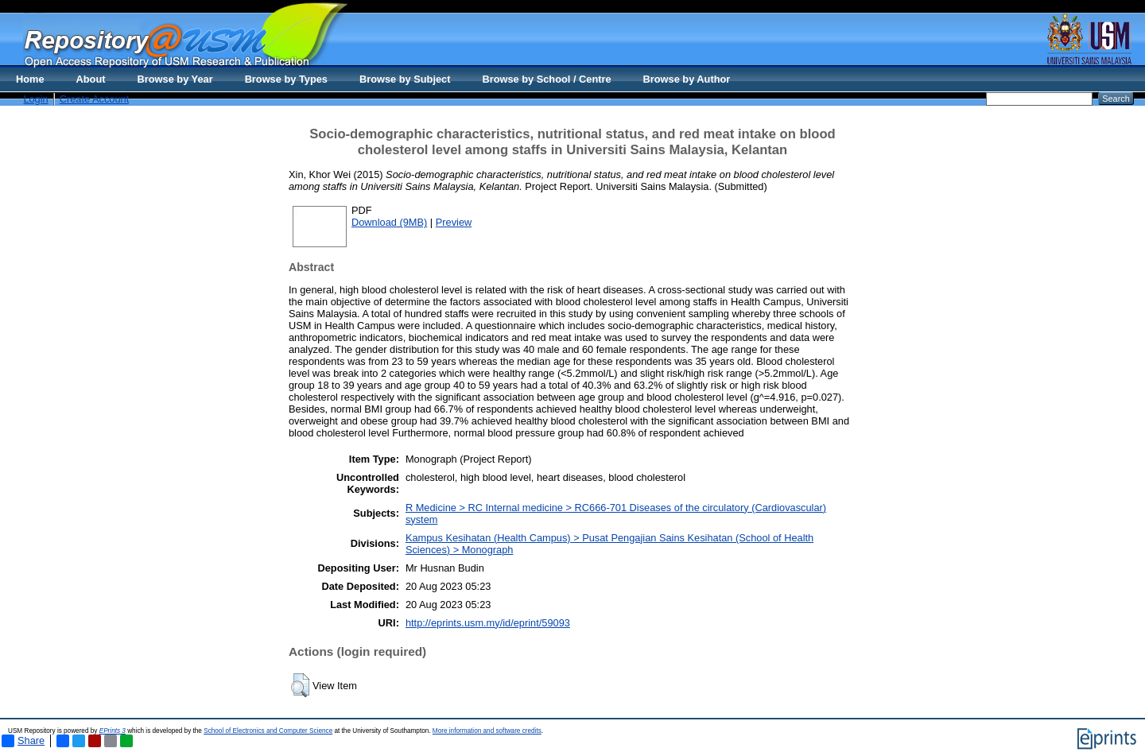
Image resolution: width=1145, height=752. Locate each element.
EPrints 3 (112, 731)
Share (23, 741)
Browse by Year (175, 79)
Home (30, 79)
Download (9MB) (389, 222)
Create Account (95, 99)
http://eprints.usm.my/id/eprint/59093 (488, 623)
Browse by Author (687, 79)
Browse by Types (286, 79)
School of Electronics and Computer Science (268, 731)
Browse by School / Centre (546, 79)
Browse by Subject (405, 79)
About (91, 79)
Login (35, 99)
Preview (454, 222)
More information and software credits (487, 731)
